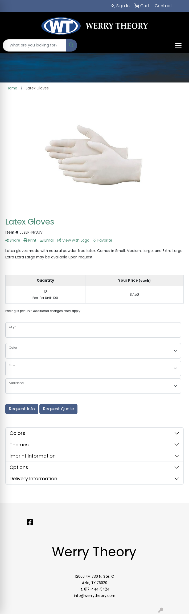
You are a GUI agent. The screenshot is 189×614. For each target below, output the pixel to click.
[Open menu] (178, 45)
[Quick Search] (34, 45)
